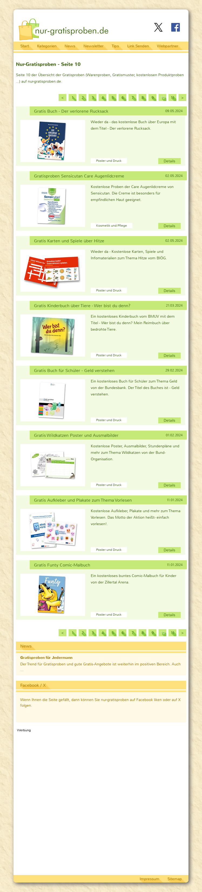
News (70, 46)
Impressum (149, 878)
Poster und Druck (109, 161)
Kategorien (46, 46)
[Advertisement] (122, 14)
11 (172, 97)
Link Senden (138, 46)
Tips (115, 46)
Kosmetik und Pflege (111, 225)
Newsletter (93, 46)
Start (24, 46)
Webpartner (167, 46)
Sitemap (174, 878)
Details (169, 161)
